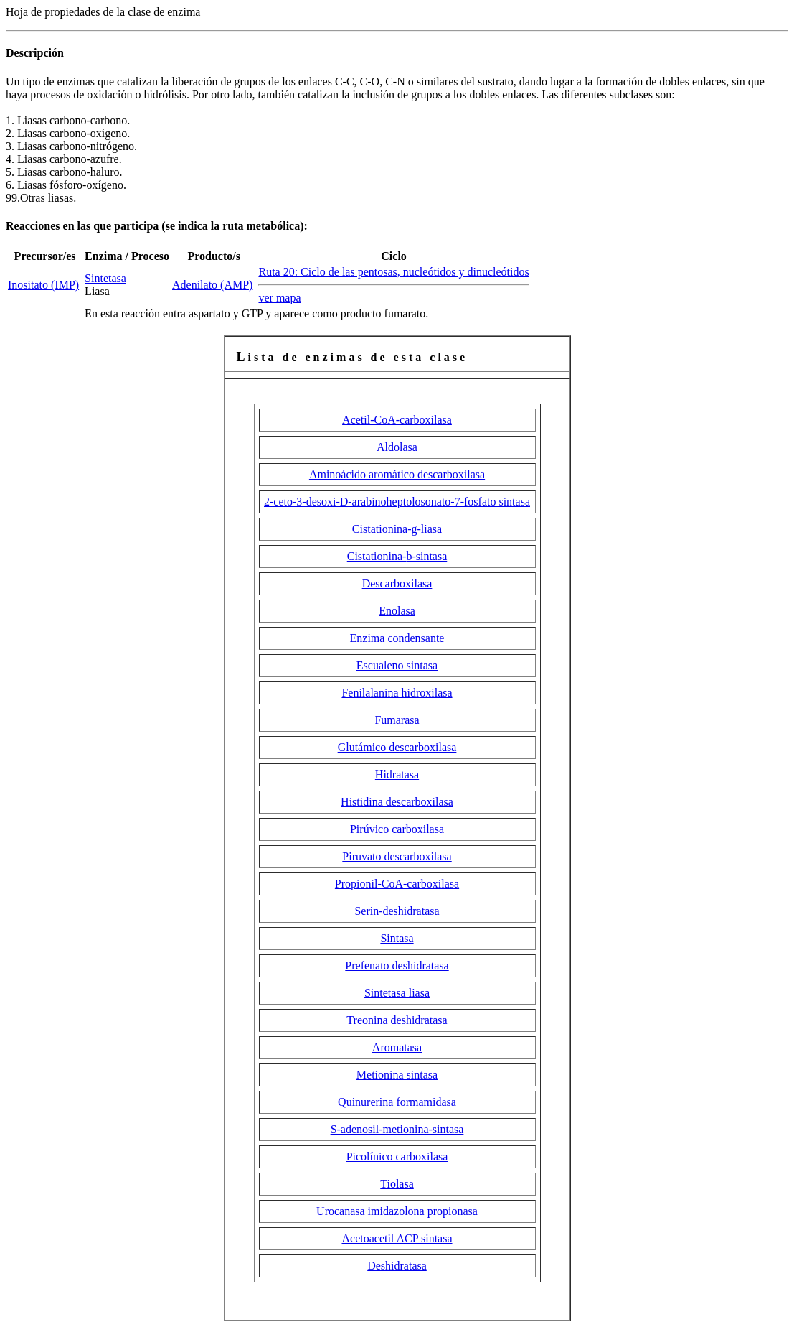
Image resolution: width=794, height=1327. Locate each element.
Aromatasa (397, 1047)
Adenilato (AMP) (212, 285)
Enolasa (397, 611)
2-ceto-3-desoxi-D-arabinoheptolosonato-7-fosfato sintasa (397, 501)
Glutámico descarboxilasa (397, 747)
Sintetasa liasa (397, 993)
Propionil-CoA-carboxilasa (397, 883)
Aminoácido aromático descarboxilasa (397, 474)
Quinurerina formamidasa (397, 1102)
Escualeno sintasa (397, 665)
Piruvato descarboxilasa (396, 856)
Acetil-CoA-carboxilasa (397, 420)
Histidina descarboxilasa (397, 802)
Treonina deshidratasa (396, 1020)
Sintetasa (105, 278)
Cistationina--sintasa (397, 556)
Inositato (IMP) (43, 285)
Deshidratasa (397, 1266)
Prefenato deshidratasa (396, 965)
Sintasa (396, 938)
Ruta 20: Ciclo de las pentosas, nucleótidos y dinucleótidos (393, 272)
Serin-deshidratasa (396, 911)
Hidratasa (397, 774)
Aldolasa (397, 447)
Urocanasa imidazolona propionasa (397, 1211)
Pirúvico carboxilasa (397, 829)
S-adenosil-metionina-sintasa (397, 1129)
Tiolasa (397, 1184)
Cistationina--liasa (397, 529)
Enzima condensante (397, 638)
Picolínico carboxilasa (397, 1156)
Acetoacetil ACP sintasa (396, 1238)
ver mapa (279, 298)
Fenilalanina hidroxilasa (396, 692)
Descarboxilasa (397, 583)
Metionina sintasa (397, 1074)
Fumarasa (396, 720)
